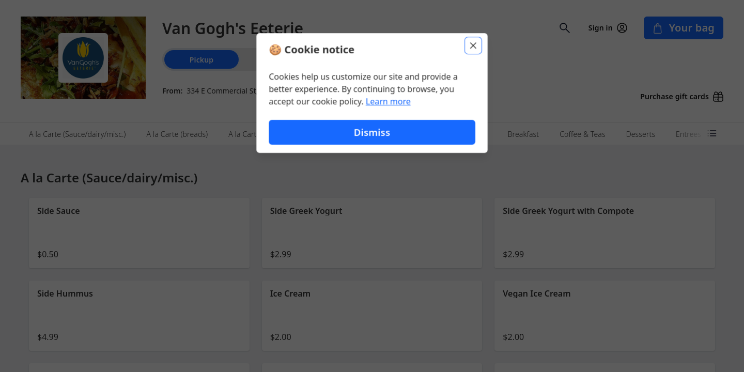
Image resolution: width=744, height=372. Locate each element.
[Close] (473, 45)
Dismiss (372, 132)
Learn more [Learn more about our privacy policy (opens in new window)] (388, 101)
